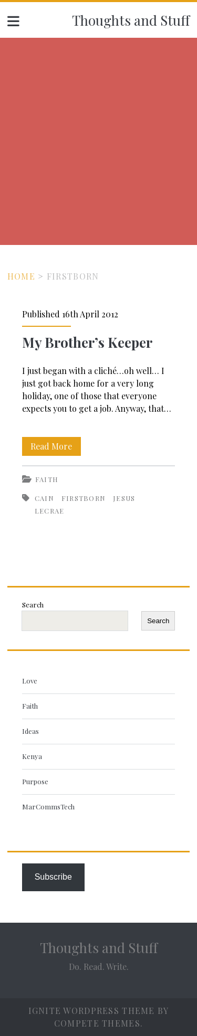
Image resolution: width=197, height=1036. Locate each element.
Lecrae (50, 510)
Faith (47, 479)
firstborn (83, 498)
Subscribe (53, 876)
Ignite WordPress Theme (91, 1010)
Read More (55, 446)
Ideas (30, 731)
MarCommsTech (48, 806)
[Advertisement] (98, 141)
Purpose (35, 781)
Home (21, 276)
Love (29, 680)
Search (33, 604)
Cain (44, 498)
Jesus (124, 498)
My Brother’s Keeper (87, 342)
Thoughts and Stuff (131, 20)
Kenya (32, 756)
